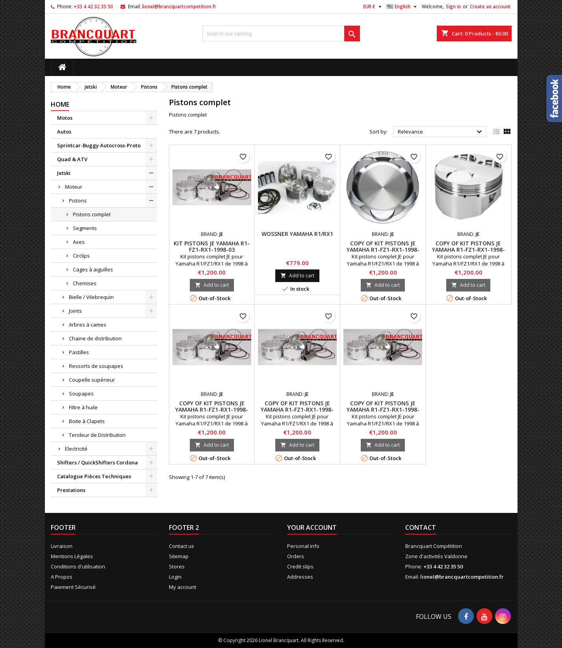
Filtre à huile (83, 407)
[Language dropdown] (403, 6)
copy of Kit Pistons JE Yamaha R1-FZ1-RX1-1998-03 (383, 250)
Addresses (300, 576)
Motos (64, 117)
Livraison (61, 546)
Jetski (63, 172)
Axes (79, 241)
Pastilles (79, 352)
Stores (177, 566)
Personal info (303, 546)
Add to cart (212, 285)
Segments (85, 228)
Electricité (76, 448)
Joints (75, 310)
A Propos (61, 576)
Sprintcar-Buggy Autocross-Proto (99, 145)
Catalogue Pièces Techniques (94, 476)
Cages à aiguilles (93, 269)
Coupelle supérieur (92, 379)
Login (175, 576)
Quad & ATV (72, 159)
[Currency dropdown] (373, 6)
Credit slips (300, 566)
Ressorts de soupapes (96, 365)
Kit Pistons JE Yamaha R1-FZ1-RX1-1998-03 (212, 246)
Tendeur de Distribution (97, 434)
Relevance (441, 132)
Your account (312, 527)
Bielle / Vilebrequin (91, 297)
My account (182, 586)
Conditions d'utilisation (78, 566)
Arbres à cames (87, 324)
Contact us (181, 546)
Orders (295, 556)
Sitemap (179, 556)
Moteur (73, 186)
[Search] (281, 33)
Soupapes (81, 393)
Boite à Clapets (87, 421)
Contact (420, 527)
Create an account (490, 6)
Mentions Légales (72, 556)
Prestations (71, 490)
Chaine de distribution (95, 338)
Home (60, 104)
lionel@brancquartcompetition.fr (179, 6)
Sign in (453, 6)
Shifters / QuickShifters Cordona (97, 462)
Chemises (84, 283)
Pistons (78, 200)
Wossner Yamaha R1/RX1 (297, 234)
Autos (64, 131)
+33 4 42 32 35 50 (93, 6)
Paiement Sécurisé (73, 586)
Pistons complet (92, 214)
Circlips (81, 255)
